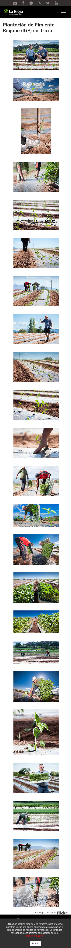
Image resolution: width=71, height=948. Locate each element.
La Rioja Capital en (51, 912)
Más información (34, 935)
